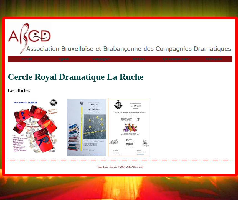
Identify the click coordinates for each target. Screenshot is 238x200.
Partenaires (214, 59)
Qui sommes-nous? (176, 59)
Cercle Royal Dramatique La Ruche (76, 77)
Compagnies (101, 59)
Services (139, 59)
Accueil (26, 59)
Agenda (64, 59)
